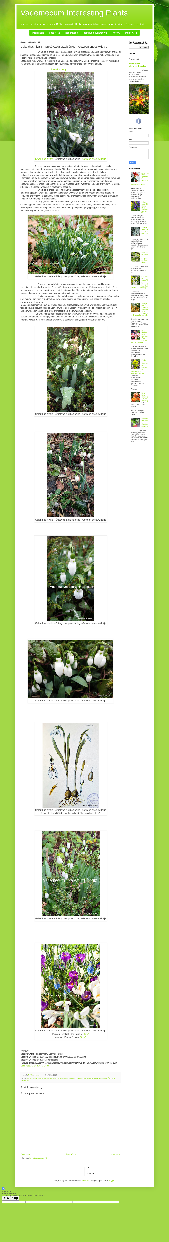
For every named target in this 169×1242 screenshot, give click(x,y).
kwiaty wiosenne (81, 1078)
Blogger (111, 1181)
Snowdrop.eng (58, 69)
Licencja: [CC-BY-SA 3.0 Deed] (35, 1066)
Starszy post (115, 1154)
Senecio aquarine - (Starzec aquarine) (145, 230)
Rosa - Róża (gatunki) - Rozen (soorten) (145, 397)
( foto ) (86, 1034)
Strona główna (71, 1154)
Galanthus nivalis (44, 159)
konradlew (85, 1181)
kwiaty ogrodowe (69, 1078)
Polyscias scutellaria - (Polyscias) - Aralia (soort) (145, 257)
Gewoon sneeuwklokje (94, 159)
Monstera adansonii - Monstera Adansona (145, 423)
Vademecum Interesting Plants (74, 12)
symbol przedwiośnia (100, 1078)
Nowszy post (25, 1154)
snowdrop (90, 1078)
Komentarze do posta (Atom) (39, 1158)
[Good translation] (6, 1198)
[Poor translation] (15, 1198)
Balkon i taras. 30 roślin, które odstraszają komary (145, 207)
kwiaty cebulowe (58, 1078)
